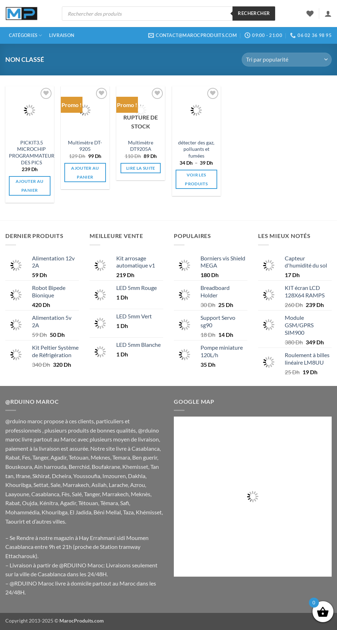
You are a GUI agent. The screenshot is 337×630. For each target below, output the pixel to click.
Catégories (25, 35)
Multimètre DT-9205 (85, 145)
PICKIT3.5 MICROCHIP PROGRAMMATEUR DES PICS (31, 152)
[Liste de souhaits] (310, 13)
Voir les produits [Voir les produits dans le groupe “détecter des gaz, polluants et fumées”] (196, 179)
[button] (328, 13)
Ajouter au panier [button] (29, 185)
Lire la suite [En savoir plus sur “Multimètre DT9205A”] (140, 168)
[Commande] (287, 60)
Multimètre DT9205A (140, 145)
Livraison (61, 35)
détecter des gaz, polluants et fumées (196, 149)
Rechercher (254, 13)
